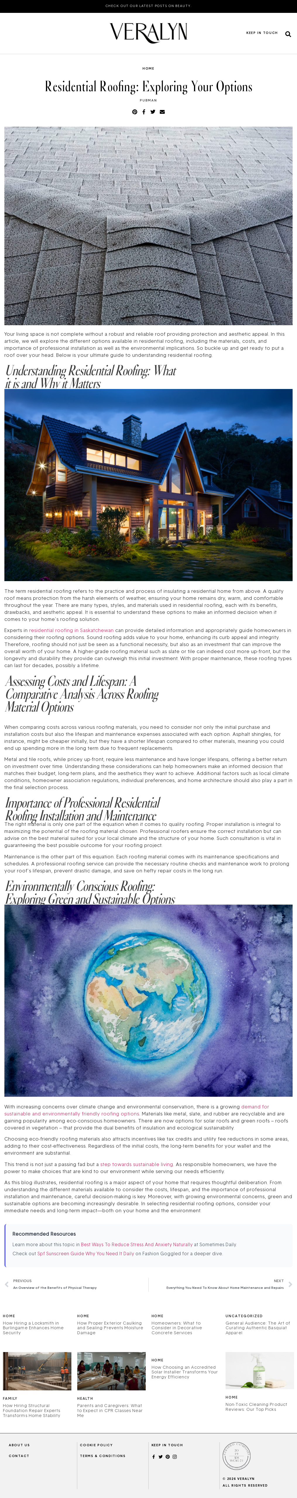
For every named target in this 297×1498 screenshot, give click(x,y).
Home (149, 68)
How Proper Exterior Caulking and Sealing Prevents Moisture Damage (110, 1328)
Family (10, 1399)
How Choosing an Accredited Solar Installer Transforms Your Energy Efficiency (185, 1373)
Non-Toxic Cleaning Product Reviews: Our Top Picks (256, 1407)
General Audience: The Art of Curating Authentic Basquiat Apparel (258, 1328)
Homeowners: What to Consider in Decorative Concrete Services (177, 1328)
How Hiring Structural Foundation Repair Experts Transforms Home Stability (32, 1411)
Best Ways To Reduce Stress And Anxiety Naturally (137, 1245)
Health (85, 1399)
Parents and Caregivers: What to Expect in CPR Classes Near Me (110, 1411)
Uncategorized (244, 1316)
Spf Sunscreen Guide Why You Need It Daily (85, 1254)
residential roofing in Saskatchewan (71, 631)
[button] (288, 34)
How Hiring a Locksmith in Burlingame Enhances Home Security (33, 1328)
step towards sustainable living (136, 1165)
